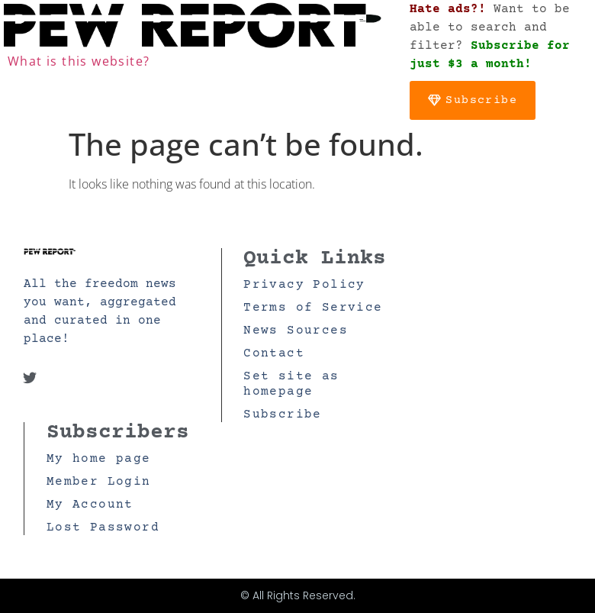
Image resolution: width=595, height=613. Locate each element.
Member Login (99, 482)
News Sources (295, 330)
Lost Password (103, 527)
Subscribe (282, 414)
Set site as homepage (291, 383)
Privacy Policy (304, 285)
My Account (90, 504)
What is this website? (79, 61)
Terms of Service (312, 308)
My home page (99, 459)
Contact (273, 353)
